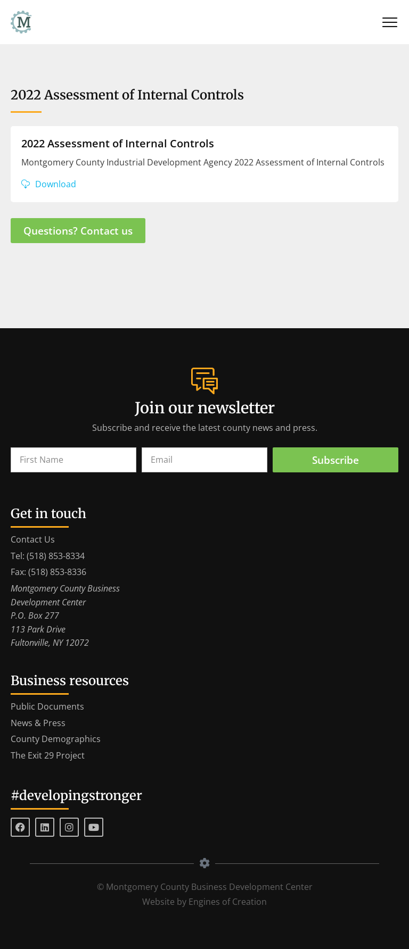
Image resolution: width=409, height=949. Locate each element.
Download (55, 184)
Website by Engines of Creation (204, 902)
